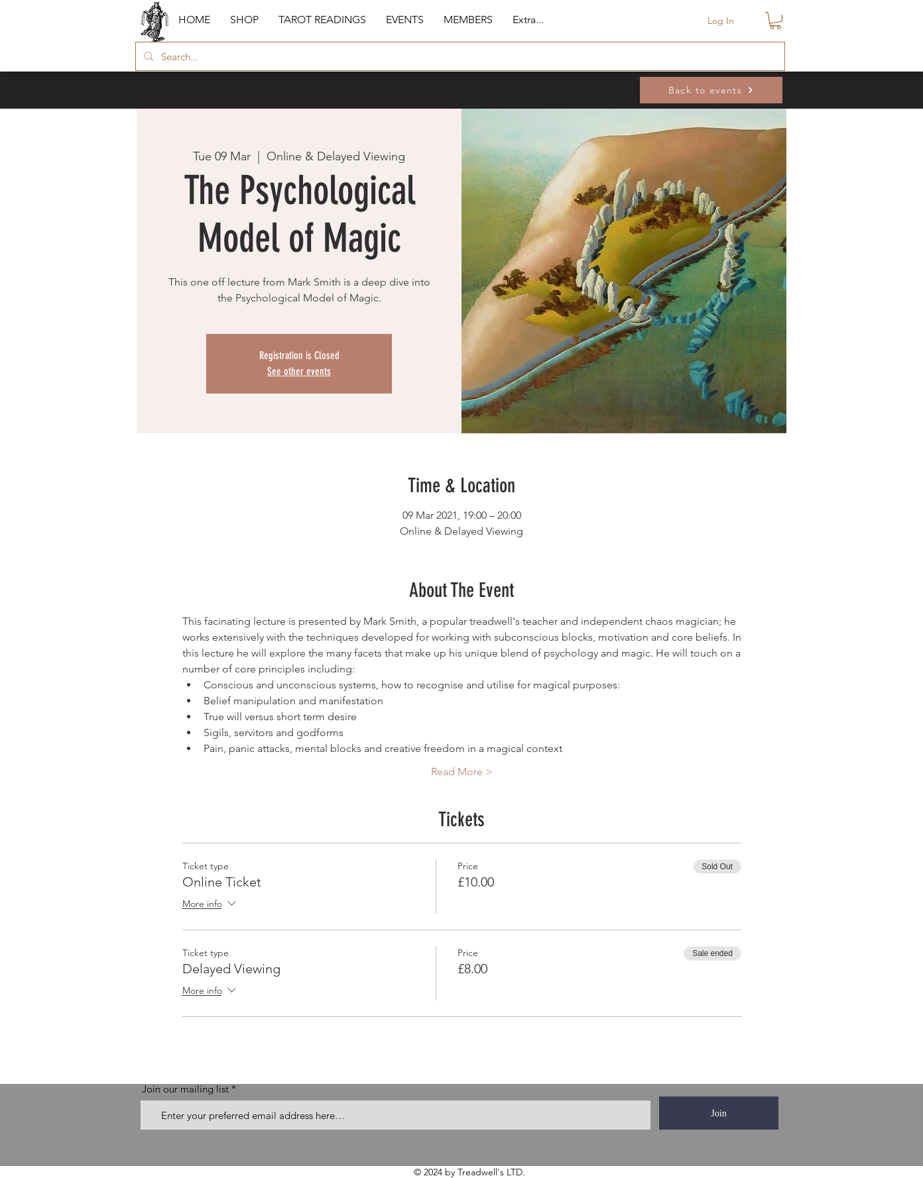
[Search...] (459, 56)
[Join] (718, 1113)
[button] (244, 20)
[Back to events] (711, 90)
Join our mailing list (185, 1089)
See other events (299, 371)
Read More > (462, 771)
